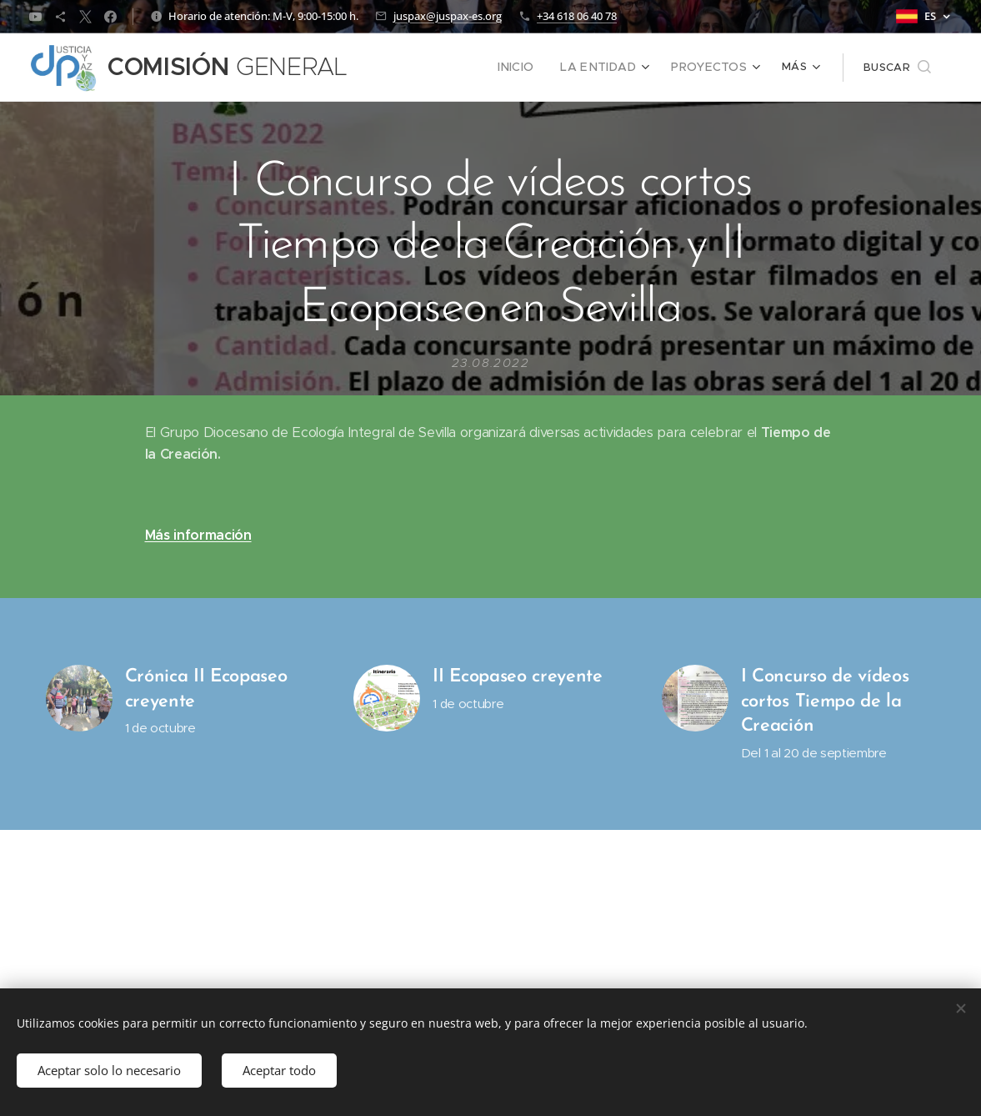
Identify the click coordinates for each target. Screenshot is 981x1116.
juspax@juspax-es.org (447, 15)
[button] (897, 67)
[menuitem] (533, 67)
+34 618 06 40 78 (577, 15)
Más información (198, 534)
